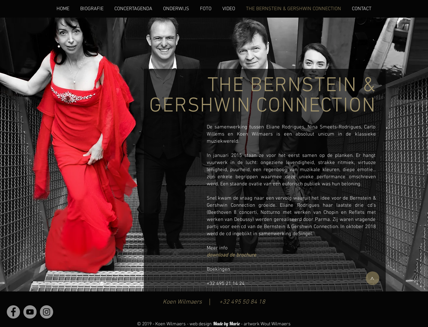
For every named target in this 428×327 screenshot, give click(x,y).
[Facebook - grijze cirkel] (13, 312)
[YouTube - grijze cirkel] (30, 312)
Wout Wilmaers (276, 324)
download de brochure (231, 255)
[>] (372, 278)
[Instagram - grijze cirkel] (46, 312)
